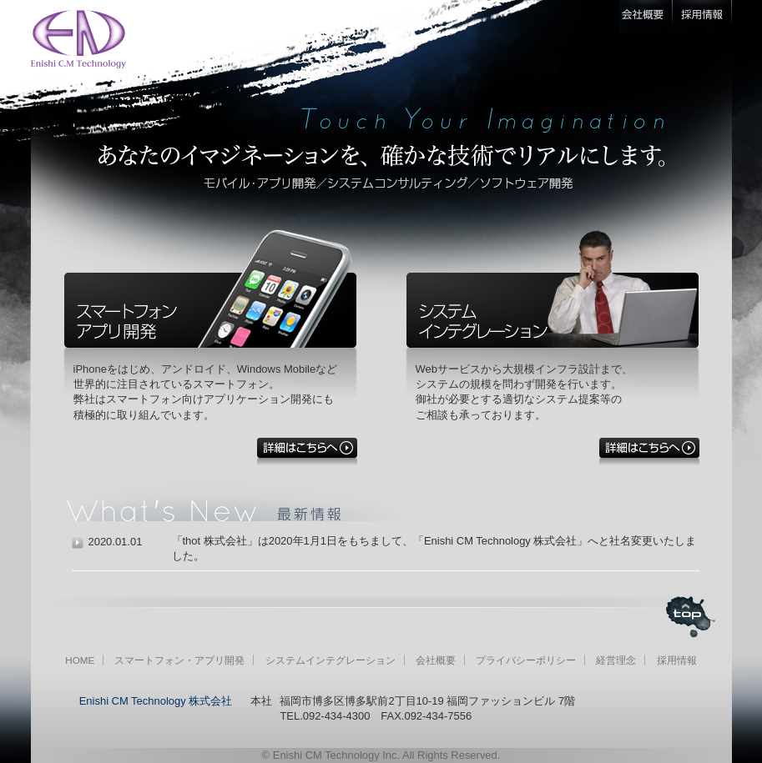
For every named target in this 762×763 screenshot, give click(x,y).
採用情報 (677, 660)
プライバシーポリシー (526, 660)
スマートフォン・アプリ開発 (179, 660)
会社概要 (436, 660)
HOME (79, 660)
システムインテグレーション (330, 660)
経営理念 (616, 660)
